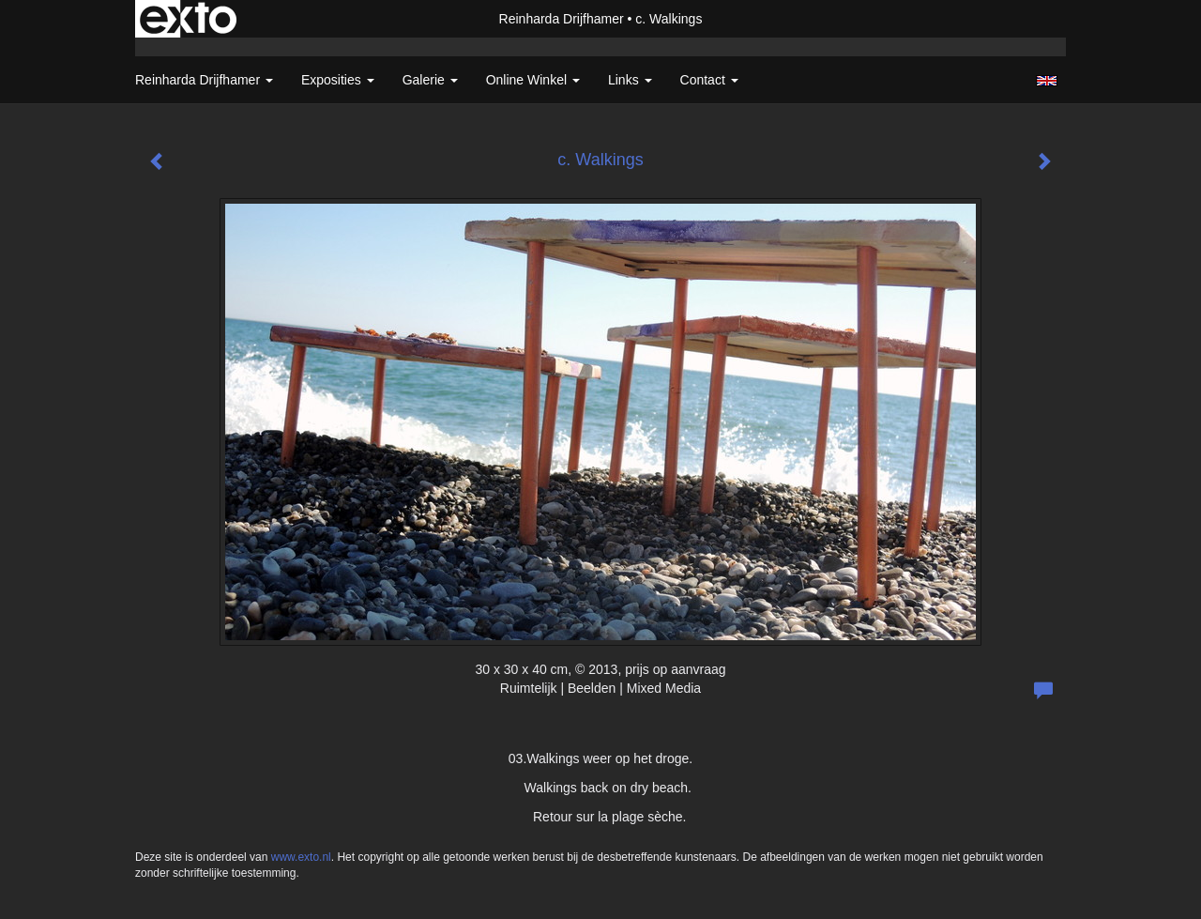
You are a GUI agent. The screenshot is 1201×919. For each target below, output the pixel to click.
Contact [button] (709, 79)
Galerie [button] (430, 79)
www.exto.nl (301, 857)
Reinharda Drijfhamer (561, 18)
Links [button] (630, 79)
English (1046, 80)
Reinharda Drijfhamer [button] (204, 79)
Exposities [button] (337, 79)
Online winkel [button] (533, 79)
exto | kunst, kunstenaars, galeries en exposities (188, 19)
